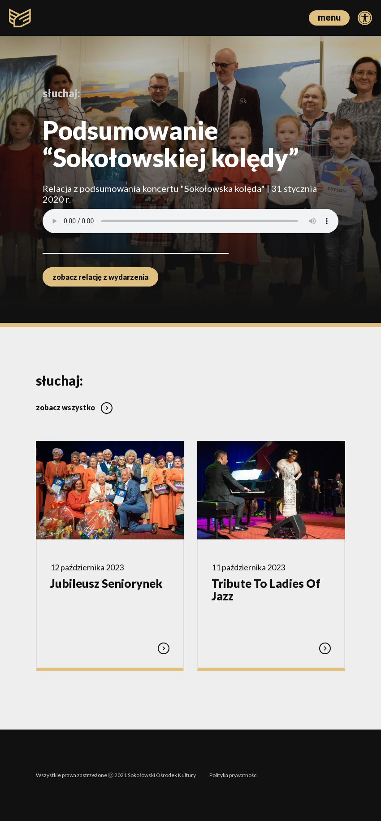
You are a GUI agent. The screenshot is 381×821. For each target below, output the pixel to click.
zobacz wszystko (74, 407)
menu (329, 17)
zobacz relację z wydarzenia (100, 277)
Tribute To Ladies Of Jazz (266, 590)
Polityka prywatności (233, 775)
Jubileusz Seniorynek (106, 583)
